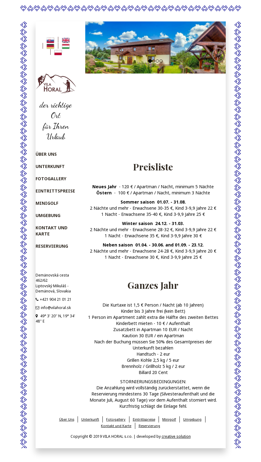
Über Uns (66, 419)
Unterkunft (90, 419)
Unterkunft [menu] (50, 166)
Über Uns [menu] (46, 154)
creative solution (176, 436)
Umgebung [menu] (48, 215)
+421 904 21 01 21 (53, 299)
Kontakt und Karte (116, 425)
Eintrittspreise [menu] (55, 191)
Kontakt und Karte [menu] (51, 231)
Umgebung (192, 419)
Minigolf (169, 419)
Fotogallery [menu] (51, 178)
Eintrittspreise (144, 419)
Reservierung (149, 425)
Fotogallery (115, 419)
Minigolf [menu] (47, 203)
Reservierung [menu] (52, 246)
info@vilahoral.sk (53, 307)
